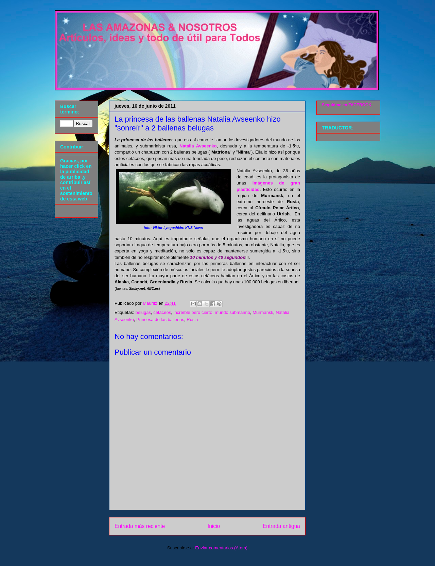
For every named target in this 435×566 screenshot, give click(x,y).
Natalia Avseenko (198, 145)
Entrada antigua (281, 526)
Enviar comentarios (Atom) (221, 547)
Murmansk (263, 312)
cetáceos (162, 312)
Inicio (214, 526)
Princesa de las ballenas (160, 319)
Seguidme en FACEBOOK (346, 105)
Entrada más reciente (140, 526)
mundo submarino (232, 312)
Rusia (192, 319)
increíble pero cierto (193, 312)
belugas (143, 312)
